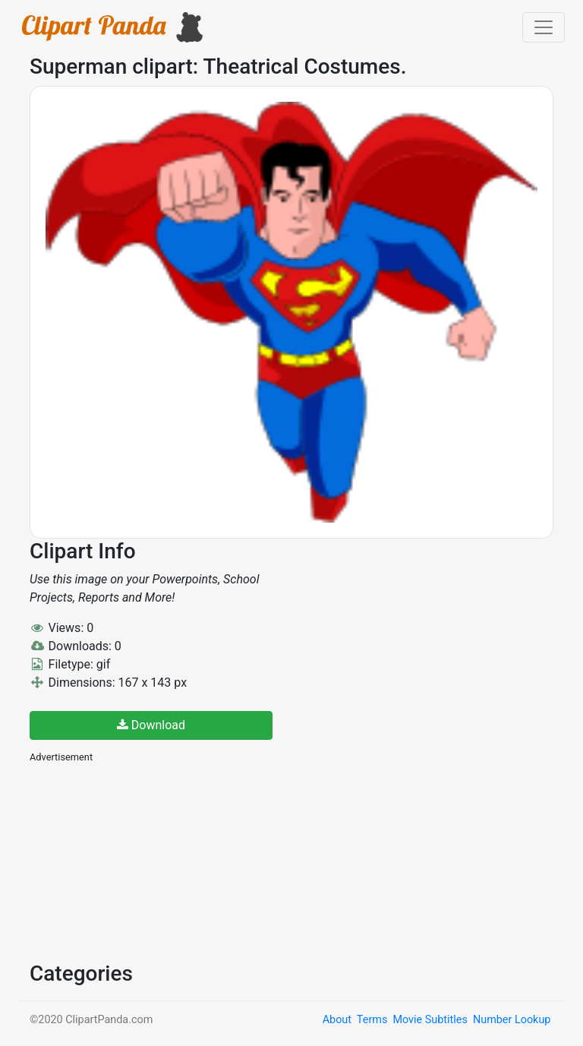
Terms (372, 1019)
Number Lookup (511, 1019)
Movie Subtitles (429, 1019)
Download (151, 725)
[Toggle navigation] (543, 27)
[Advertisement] (143, 861)
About (337, 1019)
